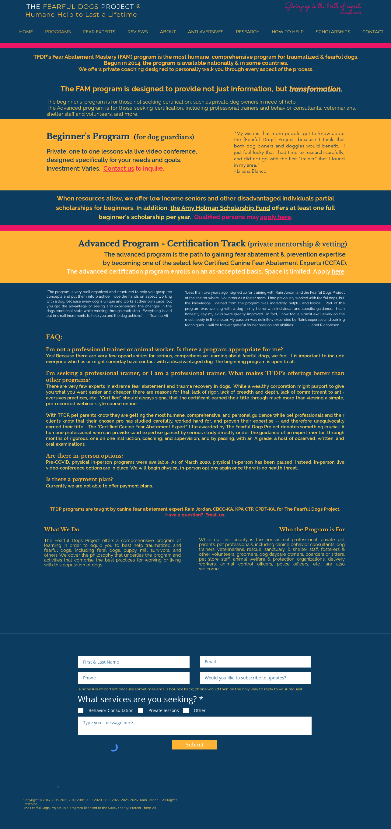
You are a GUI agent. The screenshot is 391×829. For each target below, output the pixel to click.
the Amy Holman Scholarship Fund (220, 207)
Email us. (215, 515)
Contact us (118, 168)
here (338, 271)
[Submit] (194, 744)
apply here (275, 217)
